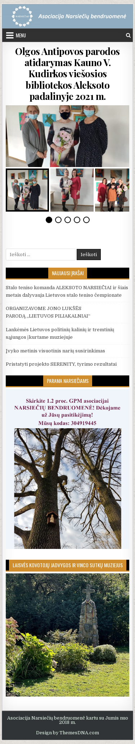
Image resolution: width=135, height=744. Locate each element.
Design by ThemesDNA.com (67, 732)
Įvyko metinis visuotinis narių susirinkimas (55, 350)
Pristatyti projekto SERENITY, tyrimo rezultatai (61, 364)
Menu (21, 35)
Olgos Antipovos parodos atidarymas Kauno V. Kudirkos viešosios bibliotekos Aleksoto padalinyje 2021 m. (67, 73)
